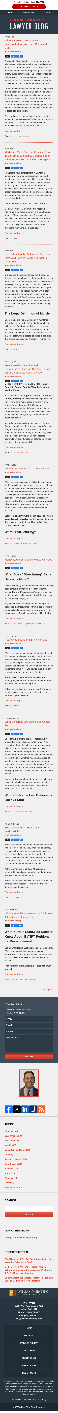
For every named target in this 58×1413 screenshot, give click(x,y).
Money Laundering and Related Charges (28, 559)
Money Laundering (20, 623)
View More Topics (13, 1187)
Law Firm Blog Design (28, 1409)
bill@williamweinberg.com (29, 1319)
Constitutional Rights (18, 1149)
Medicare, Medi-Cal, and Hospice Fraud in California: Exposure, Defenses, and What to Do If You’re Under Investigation (28, 156)
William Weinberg (39, 1402)
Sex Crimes (13, 1140)
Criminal (16, 543)
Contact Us (29, 13)
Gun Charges (13, 1163)
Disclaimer (29, 1352)
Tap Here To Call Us (29, 6)
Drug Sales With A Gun (22, 136)
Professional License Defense (24, 978)
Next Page (46, 989)
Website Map (29, 1367)
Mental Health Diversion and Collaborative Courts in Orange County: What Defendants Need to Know (28, 369)
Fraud (15, 238)
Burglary (11, 1178)
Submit (29, 1056)
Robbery (11, 1154)
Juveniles (12, 1168)
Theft (9, 1183)
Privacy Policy (29, 1344)
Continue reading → (14, 131)
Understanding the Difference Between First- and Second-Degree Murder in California (27, 258)
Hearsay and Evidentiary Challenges (26, 639)
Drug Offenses (14, 1135)
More (48, 13)
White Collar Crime (30, 543)
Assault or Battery (16, 1159)
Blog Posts (29, 1375)
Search (29, 1215)
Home (10, 13)
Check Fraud (18, 811)
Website (29, 1337)
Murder (15, 349)
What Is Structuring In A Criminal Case (27, 468)
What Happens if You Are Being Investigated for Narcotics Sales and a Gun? (27, 44)
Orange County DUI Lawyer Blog (21, 1238)
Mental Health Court (20, 452)
